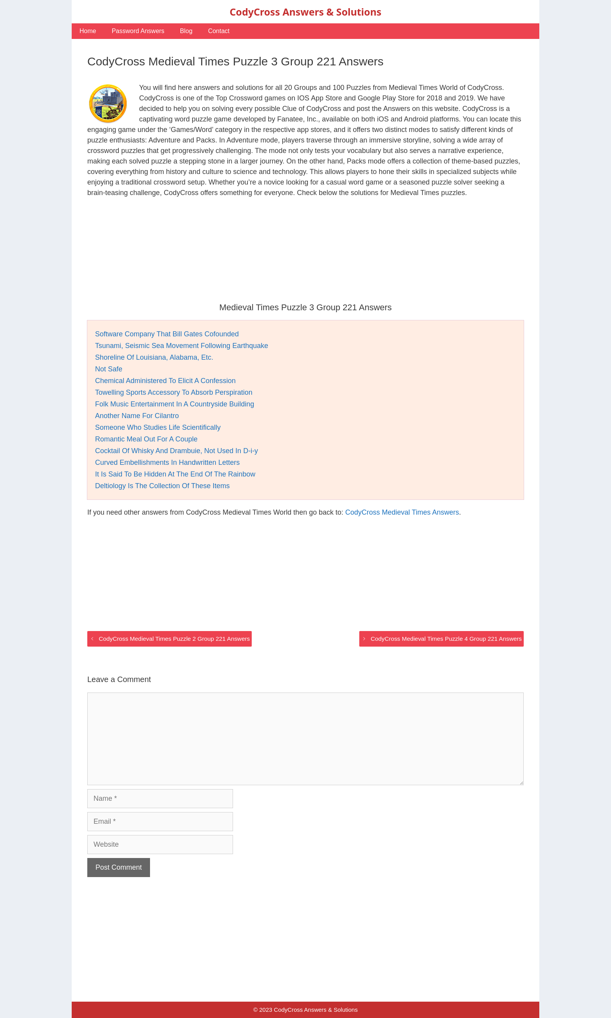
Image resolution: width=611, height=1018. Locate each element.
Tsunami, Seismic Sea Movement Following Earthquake (181, 346)
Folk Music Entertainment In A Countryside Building (174, 404)
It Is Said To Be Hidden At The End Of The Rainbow (175, 474)
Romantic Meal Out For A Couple (146, 439)
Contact (219, 31)
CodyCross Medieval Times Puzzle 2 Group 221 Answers (174, 638)
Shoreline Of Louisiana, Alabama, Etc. (154, 357)
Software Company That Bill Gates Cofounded (167, 334)
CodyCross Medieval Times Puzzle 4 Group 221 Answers (446, 638)
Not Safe (108, 369)
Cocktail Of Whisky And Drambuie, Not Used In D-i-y (176, 451)
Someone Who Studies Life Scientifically (158, 427)
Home (87, 31)
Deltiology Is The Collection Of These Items (162, 486)
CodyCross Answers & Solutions (305, 11)
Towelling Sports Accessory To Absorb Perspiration (174, 392)
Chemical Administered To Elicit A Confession (165, 381)
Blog (186, 31)
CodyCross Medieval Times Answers (402, 512)
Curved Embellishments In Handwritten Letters (167, 462)
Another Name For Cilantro (137, 416)
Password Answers (138, 31)
